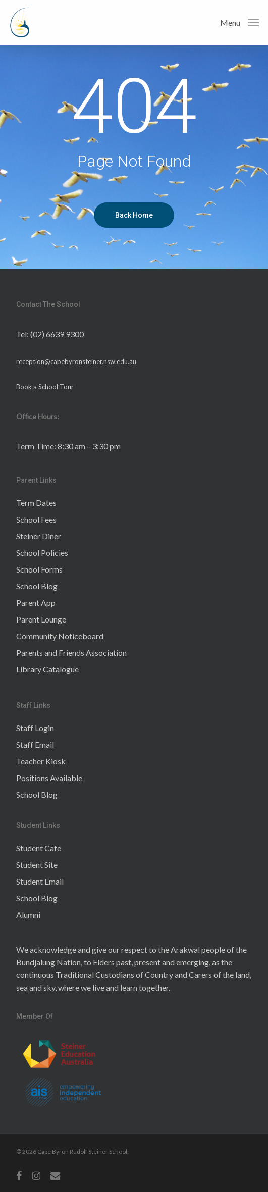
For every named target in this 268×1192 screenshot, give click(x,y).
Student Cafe (38, 848)
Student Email (40, 881)
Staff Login (35, 728)
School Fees (36, 519)
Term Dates (36, 502)
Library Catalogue (47, 669)
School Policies (42, 552)
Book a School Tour (45, 387)
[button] (239, 21)
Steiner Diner (38, 536)
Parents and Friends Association (71, 652)
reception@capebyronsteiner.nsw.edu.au (76, 361)
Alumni (28, 914)
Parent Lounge (41, 619)
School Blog (37, 586)
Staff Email (35, 744)
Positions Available (49, 778)
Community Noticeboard (59, 636)
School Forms (39, 569)
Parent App (36, 602)
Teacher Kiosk (41, 761)
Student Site (37, 864)
